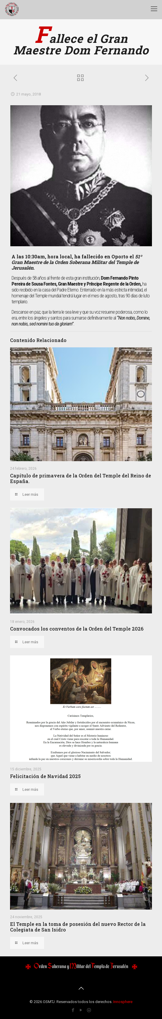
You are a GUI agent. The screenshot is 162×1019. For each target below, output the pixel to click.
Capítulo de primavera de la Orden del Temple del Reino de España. (80, 478)
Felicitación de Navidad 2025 (45, 776)
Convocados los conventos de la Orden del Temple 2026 (76, 629)
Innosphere (122, 1001)
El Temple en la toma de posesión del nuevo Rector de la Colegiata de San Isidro (78, 927)
